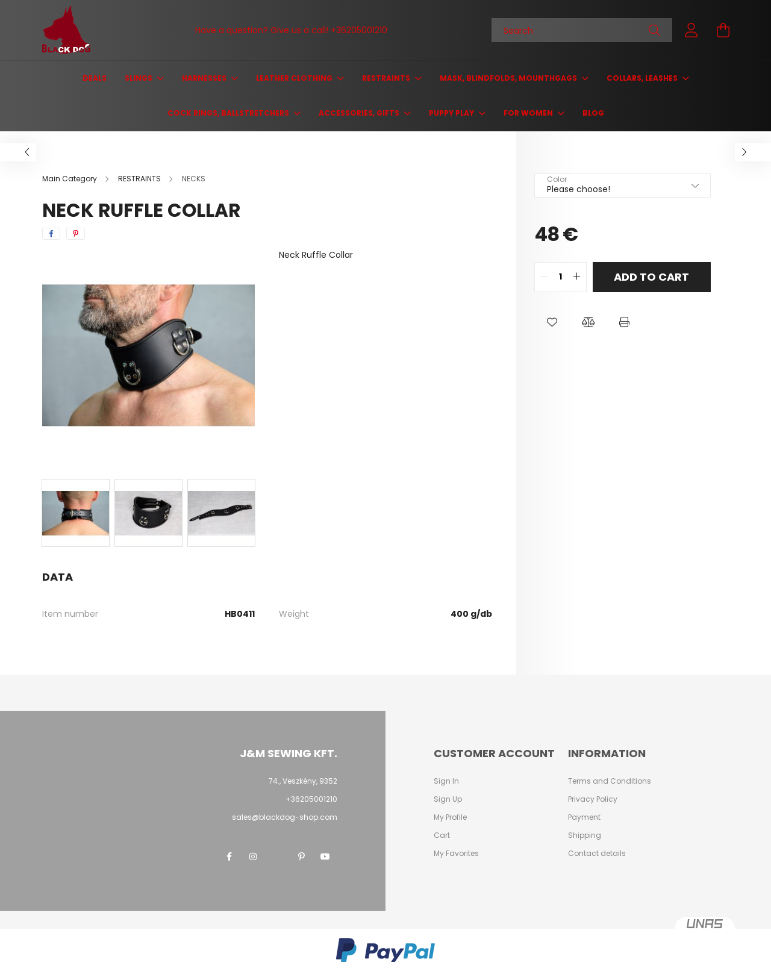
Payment (584, 817)
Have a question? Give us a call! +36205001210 (291, 30)
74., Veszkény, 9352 (303, 781)
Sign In (446, 781)
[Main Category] (70, 178)
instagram (253, 857)
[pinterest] (75, 234)
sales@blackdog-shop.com (284, 817)
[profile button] (691, 30)
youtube (325, 857)
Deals (95, 78)
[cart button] (723, 30)
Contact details (597, 853)
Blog (593, 113)
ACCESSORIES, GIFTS (360, 113)
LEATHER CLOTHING (295, 78)
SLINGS (139, 78)
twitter (277, 857)
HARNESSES (205, 78)
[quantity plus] (577, 277)
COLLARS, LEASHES (643, 78)
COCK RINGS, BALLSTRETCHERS (229, 113)
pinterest (301, 857)
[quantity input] (560, 277)
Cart (442, 835)
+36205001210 (311, 799)
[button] (552, 322)
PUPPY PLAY (452, 113)
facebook (229, 857)
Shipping (584, 835)
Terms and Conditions (609, 781)
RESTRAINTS (387, 78)
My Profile (450, 817)
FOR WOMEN (529, 113)
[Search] (582, 30)
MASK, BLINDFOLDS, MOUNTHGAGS (509, 78)
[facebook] (51, 234)
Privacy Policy (592, 799)
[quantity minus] (544, 277)
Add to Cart (651, 276)
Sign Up (448, 799)
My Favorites (456, 853)
